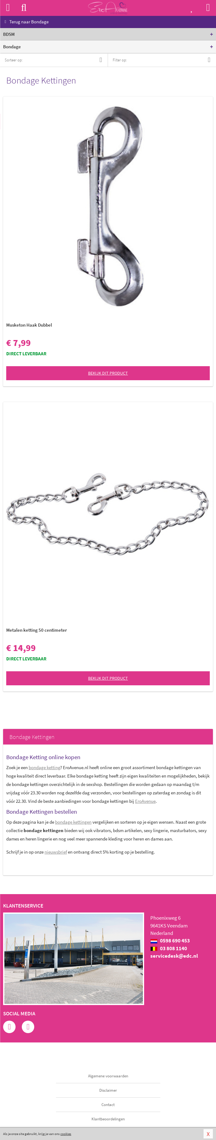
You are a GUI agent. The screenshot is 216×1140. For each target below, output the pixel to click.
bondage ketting (44, 767)
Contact (108, 1104)
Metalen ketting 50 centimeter (36, 630)
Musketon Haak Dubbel (29, 325)
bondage (73, 822)
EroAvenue (145, 801)
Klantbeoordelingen (108, 1119)
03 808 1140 (168, 948)
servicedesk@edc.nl (174, 955)
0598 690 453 (170, 940)
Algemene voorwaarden (108, 1076)
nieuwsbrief (56, 852)
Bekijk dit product (108, 373)
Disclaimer (108, 1090)
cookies (65, 1134)
